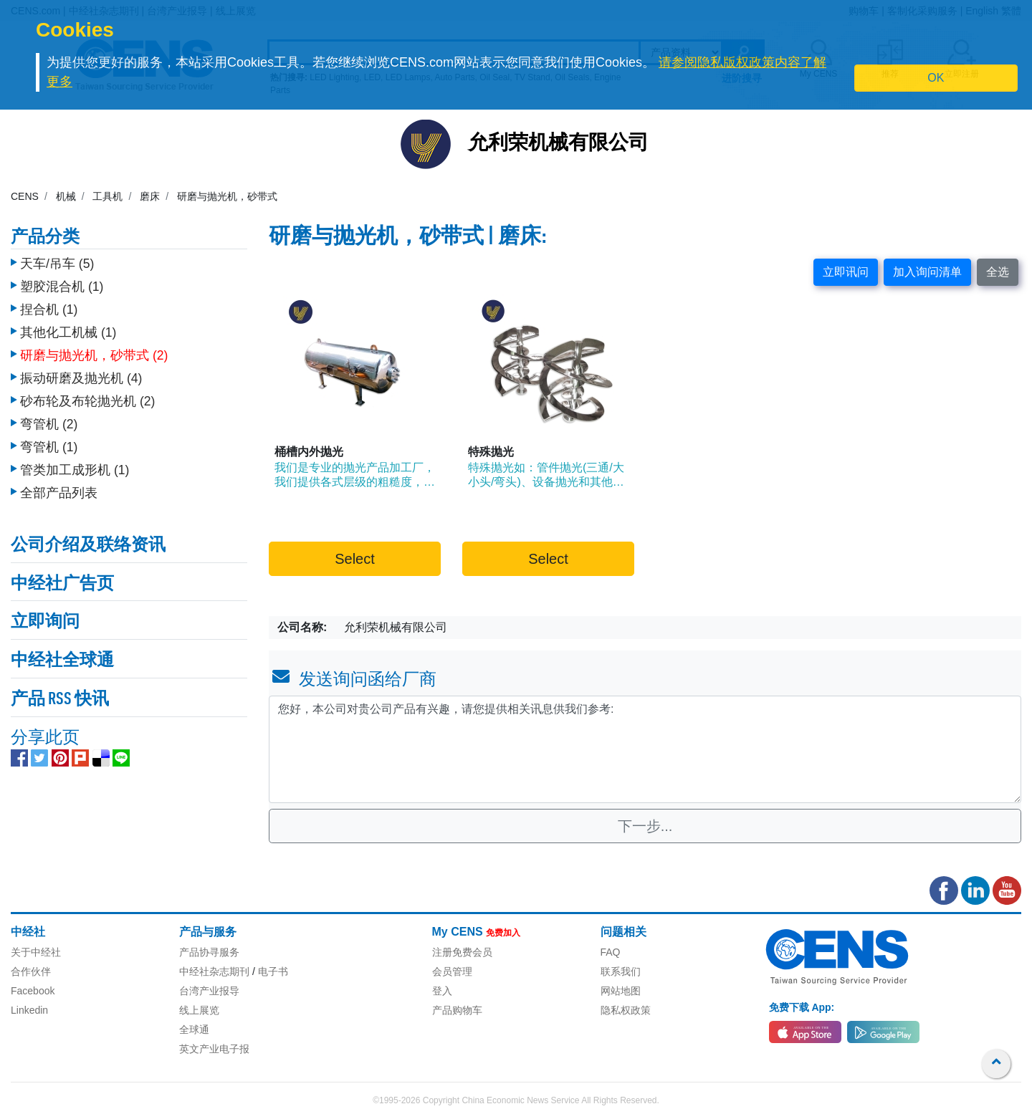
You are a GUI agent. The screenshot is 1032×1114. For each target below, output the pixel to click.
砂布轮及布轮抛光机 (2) (87, 397)
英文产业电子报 (214, 1049)
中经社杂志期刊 (214, 971)
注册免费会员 (462, 952)
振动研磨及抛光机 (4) (81, 375)
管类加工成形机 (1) (74, 466)
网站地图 (621, 991)
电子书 (273, 971)
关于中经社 (36, 952)
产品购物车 (457, 1010)
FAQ (611, 952)
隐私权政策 (626, 1010)
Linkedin (29, 1010)
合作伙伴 (31, 971)
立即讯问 (846, 272)
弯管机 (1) (48, 443)
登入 (442, 991)
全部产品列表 (58, 489)
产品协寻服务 (209, 952)
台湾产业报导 (209, 991)
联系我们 (621, 971)
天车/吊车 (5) (57, 260)
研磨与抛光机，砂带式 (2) (94, 352)
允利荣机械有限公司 (558, 144)
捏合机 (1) (48, 306)
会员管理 (452, 971)
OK (935, 78)
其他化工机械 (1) (68, 329)
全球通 (194, 1029)
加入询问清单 (927, 272)
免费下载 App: (802, 1007)
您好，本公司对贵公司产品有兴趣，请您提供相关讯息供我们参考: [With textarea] (645, 749)
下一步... (645, 826)
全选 (997, 272)
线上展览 (199, 1010)
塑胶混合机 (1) (61, 283)
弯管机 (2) (48, 420)
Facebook (32, 991)
